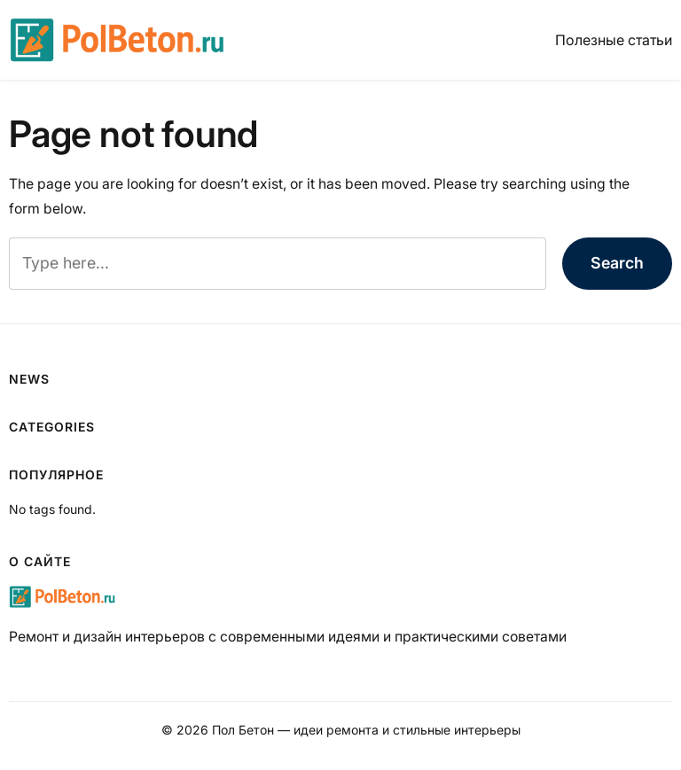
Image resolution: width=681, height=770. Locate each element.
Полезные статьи (613, 40)
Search (617, 262)
